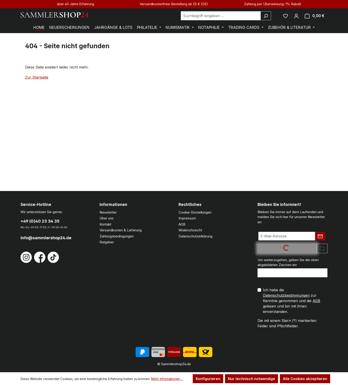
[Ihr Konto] (296, 15)
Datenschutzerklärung (195, 236)
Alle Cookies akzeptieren (305, 378)
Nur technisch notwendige (251, 378)
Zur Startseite (36, 77)
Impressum (187, 218)
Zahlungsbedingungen (117, 236)
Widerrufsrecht (190, 230)
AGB (182, 224)
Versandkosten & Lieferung (121, 230)
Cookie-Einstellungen (195, 212)
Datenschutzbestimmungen (286, 295)
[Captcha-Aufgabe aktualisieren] (322, 248)
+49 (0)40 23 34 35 (40, 221)
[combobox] (221, 15)
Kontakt (105, 224)
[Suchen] (265, 15)
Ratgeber (107, 242)
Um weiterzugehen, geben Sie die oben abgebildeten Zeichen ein (288, 262)
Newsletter (108, 212)
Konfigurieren (208, 378)
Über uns (107, 218)
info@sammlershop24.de (46, 237)
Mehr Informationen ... (167, 379)
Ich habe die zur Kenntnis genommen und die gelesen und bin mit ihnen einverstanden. (291, 301)
